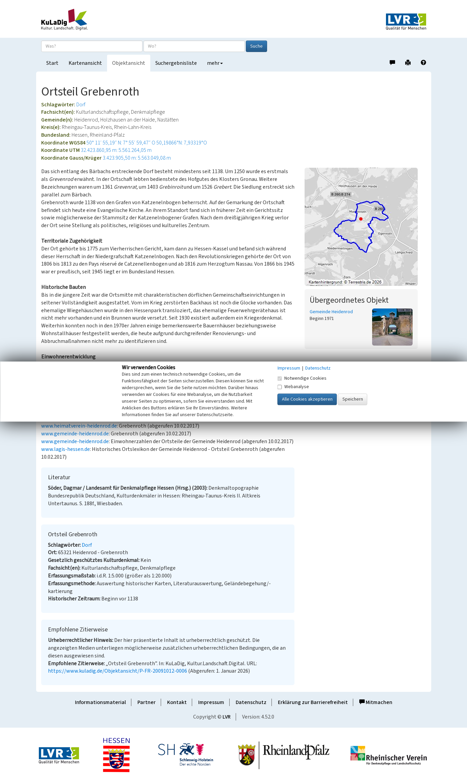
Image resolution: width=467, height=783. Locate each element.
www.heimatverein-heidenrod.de (79, 426)
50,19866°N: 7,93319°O (181, 142)
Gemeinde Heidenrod (331, 311)
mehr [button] (215, 63)
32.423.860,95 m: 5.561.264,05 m (116, 150)
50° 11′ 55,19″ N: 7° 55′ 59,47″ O (120, 142)
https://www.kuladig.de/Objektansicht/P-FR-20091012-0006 (117, 671)
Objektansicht (128, 63)
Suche (256, 46)
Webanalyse (293, 386)
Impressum (211, 702)
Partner (146, 702)
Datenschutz (251, 702)
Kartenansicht (85, 63)
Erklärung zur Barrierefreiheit (313, 702)
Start (52, 63)
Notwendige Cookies (302, 378)
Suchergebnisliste (176, 63)
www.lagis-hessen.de (65, 449)
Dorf (80, 104)
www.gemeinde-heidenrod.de (75, 433)
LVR (227, 717)
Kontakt (177, 702)
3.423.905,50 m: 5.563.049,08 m (137, 158)
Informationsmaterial (100, 702)
